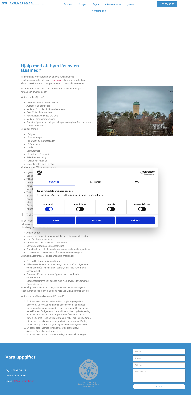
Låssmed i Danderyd (95, 41)
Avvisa (56, 220)
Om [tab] (137, 182)
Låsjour (96, 4)
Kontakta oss (99, 11)
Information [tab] (95, 182)
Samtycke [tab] (54, 182)
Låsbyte (82, 4)
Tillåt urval (95, 220)
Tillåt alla (135, 220)
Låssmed (67, 4)
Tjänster (130, 4)
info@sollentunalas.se (23, 381)
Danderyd (56, 80)
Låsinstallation (113, 4)
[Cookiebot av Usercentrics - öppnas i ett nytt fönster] (142, 173)
